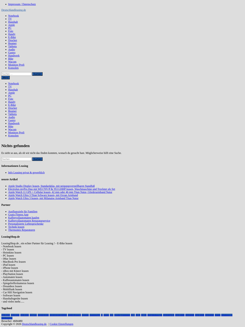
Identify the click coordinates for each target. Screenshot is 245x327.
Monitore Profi (16, 64)
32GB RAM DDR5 (58, 315)
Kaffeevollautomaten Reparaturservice (29, 220)
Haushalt (13, 21)
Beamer (12, 43)
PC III (144, 315)
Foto (10, 31)
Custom (85, 315)
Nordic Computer (122, 315)
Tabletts (12, 46)
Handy (11, 34)
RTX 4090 (200, 315)
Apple (11, 24)
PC (10, 28)
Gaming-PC (94, 315)
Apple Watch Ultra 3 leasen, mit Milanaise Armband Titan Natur (43, 198)
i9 (102, 315)
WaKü (217, 315)
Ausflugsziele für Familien (22, 211)
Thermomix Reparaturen (21, 229)
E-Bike (12, 37)
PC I (133, 315)
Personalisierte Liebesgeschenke (25, 223)
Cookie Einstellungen (61, 324)
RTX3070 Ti (168, 315)
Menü (5, 77)
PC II (138, 315)
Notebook (13, 15)
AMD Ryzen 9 (74, 315)
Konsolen (13, 67)
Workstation (6, 318)
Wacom (12, 61)
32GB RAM (43, 315)
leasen (106, 315)
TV (10, 18)
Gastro (11, 52)
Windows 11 (227, 315)
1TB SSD (5, 315)
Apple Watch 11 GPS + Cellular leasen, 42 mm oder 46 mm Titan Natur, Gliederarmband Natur (60, 192)
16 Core (33, 315)
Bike (10, 58)
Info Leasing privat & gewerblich (26, 172)
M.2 (111, 315)
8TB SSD (24, 315)
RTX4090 (209, 315)
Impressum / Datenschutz (22, 4)
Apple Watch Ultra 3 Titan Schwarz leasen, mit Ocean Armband (43, 195)
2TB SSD (15, 315)
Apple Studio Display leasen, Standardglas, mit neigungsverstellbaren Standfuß (51, 186)
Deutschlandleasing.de (13, 10)
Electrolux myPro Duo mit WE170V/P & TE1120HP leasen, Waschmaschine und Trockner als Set (61, 189)
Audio (11, 49)
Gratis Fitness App (18, 214)
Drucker (12, 40)
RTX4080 (189, 315)
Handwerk (14, 55)
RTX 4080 (180, 315)
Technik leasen (16, 226)
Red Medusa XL (154, 315)
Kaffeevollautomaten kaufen (23, 217)
